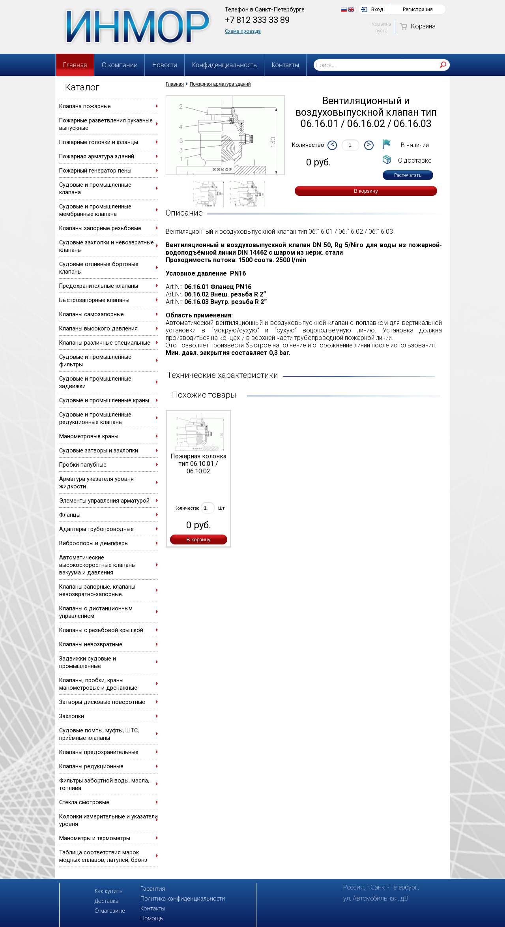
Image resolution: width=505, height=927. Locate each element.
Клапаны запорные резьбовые (100, 228)
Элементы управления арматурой (104, 500)
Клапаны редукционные (91, 766)
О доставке (415, 160)
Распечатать (408, 175)
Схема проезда (243, 31)
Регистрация (418, 9)
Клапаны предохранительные (98, 752)
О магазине (109, 910)
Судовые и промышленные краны (104, 400)
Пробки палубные (83, 465)
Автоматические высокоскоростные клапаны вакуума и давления (97, 565)
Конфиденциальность (224, 64)
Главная (75, 64)
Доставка (106, 900)
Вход (377, 9)
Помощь (151, 918)
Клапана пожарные (85, 106)
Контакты (285, 64)
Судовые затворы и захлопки (98, 450)
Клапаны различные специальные (104, 343)
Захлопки (71, 716)
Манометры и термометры (94, 838)
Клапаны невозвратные (90, 644)
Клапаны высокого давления (98, 328)
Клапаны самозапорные (91, 314)
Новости (165, 64)
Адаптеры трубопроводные (96, 529)
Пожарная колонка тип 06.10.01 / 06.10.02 (198, 463)
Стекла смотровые (84, 802)
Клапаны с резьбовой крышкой (101, 630)
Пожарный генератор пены (95, 170)
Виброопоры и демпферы (94, 543)
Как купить (108, 891)
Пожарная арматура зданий (96, 156)
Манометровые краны (88, 436)
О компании (120, 64)
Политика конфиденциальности (182, 898)
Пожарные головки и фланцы (98, 142)
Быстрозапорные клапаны (94, 300)
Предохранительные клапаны (98, 286)
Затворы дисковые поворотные (102, 702)
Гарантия (152, 888)
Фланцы (69, 515)
